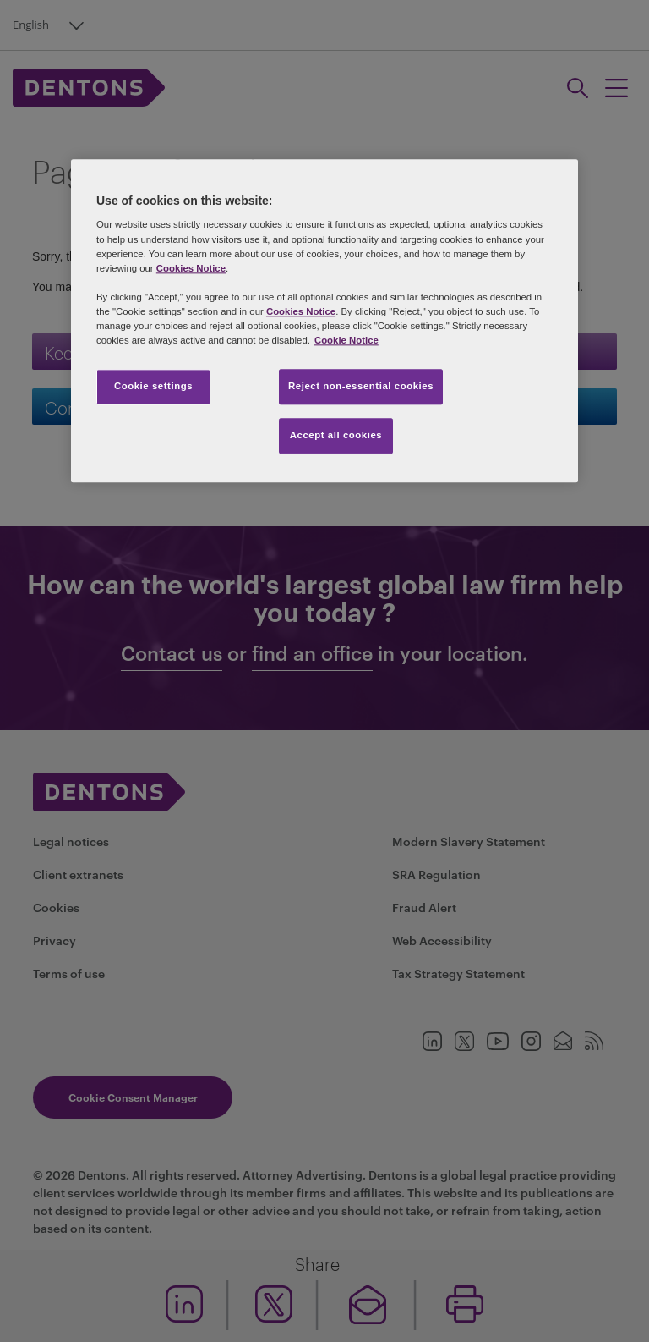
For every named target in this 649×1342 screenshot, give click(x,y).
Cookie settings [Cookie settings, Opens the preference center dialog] (153, 386)
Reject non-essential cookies (361, 386)
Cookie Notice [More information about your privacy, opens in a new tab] (346, 340)
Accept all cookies (336, 435)
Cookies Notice (191, 268)
